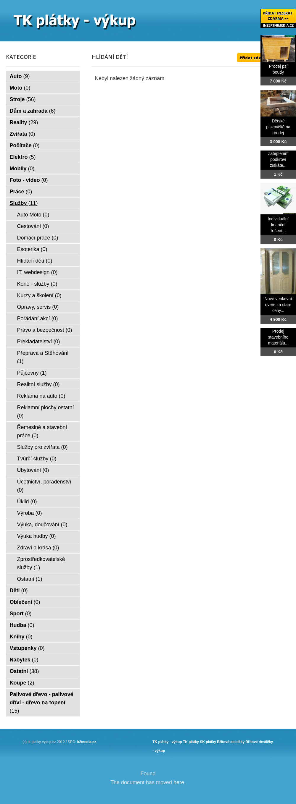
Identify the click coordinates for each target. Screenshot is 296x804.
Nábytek (24, 660)
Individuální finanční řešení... (278, 224)
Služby (24, 203)
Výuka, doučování (42, 525)
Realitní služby (38, 384)
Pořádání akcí (37, 318)
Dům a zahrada (33, 111)
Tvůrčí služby (37, 459)
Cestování (33, 226)
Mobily (22, 169)
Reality (24, 122)
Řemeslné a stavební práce (42, 431)
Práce (21, 192)
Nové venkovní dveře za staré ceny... (278, 304)
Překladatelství (38, 341)
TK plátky (191, 742)
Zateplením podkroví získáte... (278, 159)
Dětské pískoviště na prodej (278, 127)
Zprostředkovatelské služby (41, 563)
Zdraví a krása (38, 548)
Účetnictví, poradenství (44, 486)
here (178, 782)
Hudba (22, 625)
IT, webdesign (37, 272)
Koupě (22, 683)
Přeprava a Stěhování (43, 357)
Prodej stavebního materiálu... (278, 337)
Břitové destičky (230, 742)
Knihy (21, 637)
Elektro (23, 157)
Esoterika (32, 249)
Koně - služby (37, 284)
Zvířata (22, 134)
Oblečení (25, 602)
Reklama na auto (41, 396)
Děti (19, 590)
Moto (20, 88)
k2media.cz (86, 742)
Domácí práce (37, 238)
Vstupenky (27, 648)
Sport (21, 614)
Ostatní (29, 579)
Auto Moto (33, 215)
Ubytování (33, 470)
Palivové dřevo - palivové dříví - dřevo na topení (41, 702)
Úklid (27, 501)
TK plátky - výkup (167, 742)
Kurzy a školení (39, 295)
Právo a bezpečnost (44, 330)
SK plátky (208, 742)
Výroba (29, 513)
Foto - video (29, 180)
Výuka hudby (36, 536)
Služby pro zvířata (42, 447)
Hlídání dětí (34, 261)
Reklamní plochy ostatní (45, 412)
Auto (20, 76)
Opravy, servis (38, 307)
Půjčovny (32, 373)
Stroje (23, 99)
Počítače (25, 145)
